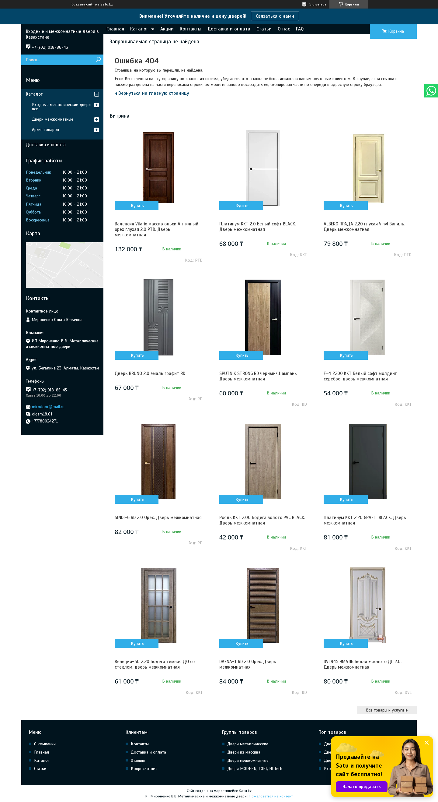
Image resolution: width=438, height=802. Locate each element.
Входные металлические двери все (61, 106)
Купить (137, 205)
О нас (284, 29)
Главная (115, 29)
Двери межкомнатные (52, 119)
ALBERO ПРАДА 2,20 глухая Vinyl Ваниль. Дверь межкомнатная (364, 226)
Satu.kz (245, 791)
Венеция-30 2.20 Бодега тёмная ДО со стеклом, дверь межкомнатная (155, 664)
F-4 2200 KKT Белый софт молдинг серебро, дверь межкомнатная (360, 376)
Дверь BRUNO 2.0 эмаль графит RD (150, 373)
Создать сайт (82, 4)
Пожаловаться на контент (271, 796)
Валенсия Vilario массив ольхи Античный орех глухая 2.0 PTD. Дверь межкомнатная (156, 229)
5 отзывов (317, 4)
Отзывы (138, 760)
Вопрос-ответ (144, 768)
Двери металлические (247, 744)
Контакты (190, 29)
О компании (45, 744)
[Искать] (98, 60)
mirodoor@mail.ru (48, 406)
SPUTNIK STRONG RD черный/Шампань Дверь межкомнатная (258, 376)
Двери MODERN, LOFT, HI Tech (254, 768)
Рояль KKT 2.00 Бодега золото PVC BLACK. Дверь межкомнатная (262, 520)
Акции (167, 29)
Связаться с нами (275, 16)
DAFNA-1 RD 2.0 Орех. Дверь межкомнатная (247, 664)
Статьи (264, 29)
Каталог (139, 29)
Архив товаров (45, 129)
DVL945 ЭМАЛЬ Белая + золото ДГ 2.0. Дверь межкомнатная (362, 664)
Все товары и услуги (385, 710)
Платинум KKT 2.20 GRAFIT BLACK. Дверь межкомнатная (365, 520)
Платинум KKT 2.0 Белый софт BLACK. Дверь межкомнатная (257, 226)
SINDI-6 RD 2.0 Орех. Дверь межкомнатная (158, 517)
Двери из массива (243, 752)
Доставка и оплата (228, 29)
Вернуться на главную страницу (153, 93)
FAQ (300, 29)
